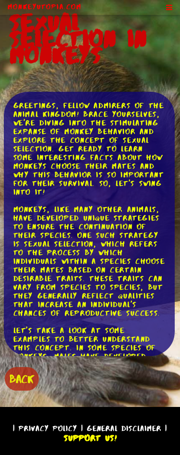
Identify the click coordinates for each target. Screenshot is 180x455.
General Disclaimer (124, 428)
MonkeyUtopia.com (45, 6)
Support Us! (90, 438)
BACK (22, 379)
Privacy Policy (48, 428)
